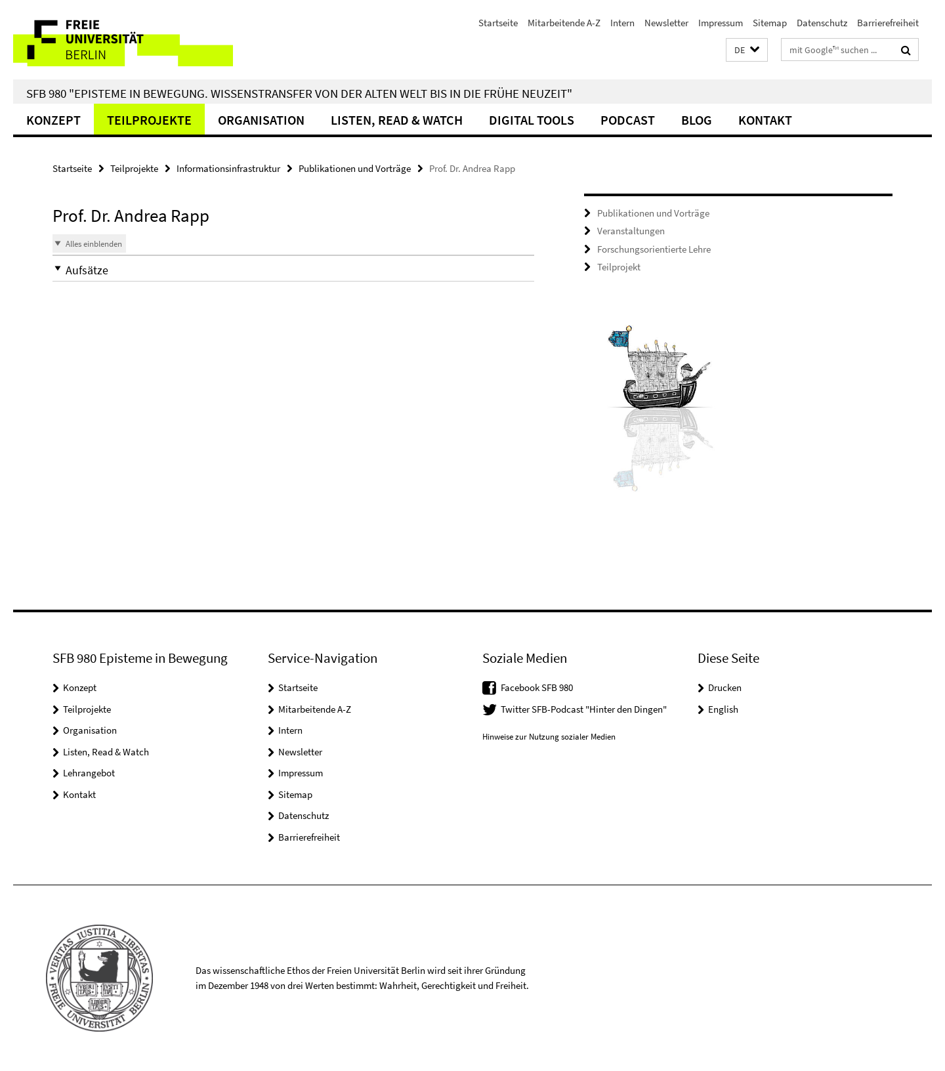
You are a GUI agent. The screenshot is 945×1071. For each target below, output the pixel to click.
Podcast (627, 120)
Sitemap (770, 22)
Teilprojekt (618, 267)
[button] (747, 50)
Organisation (261, 120)
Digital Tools (531, 120)
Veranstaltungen (631, 230)
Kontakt (765, 120)
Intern (622, 22)
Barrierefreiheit (888, 22)
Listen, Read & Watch (397, 120)
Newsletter (666, 22)
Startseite (498, 22)
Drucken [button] (725, 687)
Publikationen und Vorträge (355, 168)
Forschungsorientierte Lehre (654, 249)
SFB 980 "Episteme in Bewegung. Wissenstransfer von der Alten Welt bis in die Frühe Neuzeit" (299, 93)
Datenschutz (822, 22)
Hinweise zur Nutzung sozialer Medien (549, 736)
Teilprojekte (149, 120)
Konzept (53, 120)
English (723, 709)
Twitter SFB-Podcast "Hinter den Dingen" (584, 709)
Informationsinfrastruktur (228, 168)
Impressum (720, 22)
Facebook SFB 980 (537, 687)
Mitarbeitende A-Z (564, 22)
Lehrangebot (89, 772)
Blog (696, 120)
